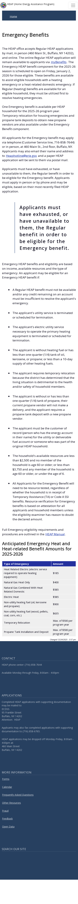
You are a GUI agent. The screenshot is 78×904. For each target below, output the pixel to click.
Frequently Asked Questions (18, 794)
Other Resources (11, 802)
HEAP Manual (55, 534)
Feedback (7, 818)
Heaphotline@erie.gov (21, 156)
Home (13, 16)
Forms (5, 779)
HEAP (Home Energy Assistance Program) (27, 5)
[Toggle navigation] (73, 5)
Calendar (7, 787)
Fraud (5, 810)
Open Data (8, 826)
